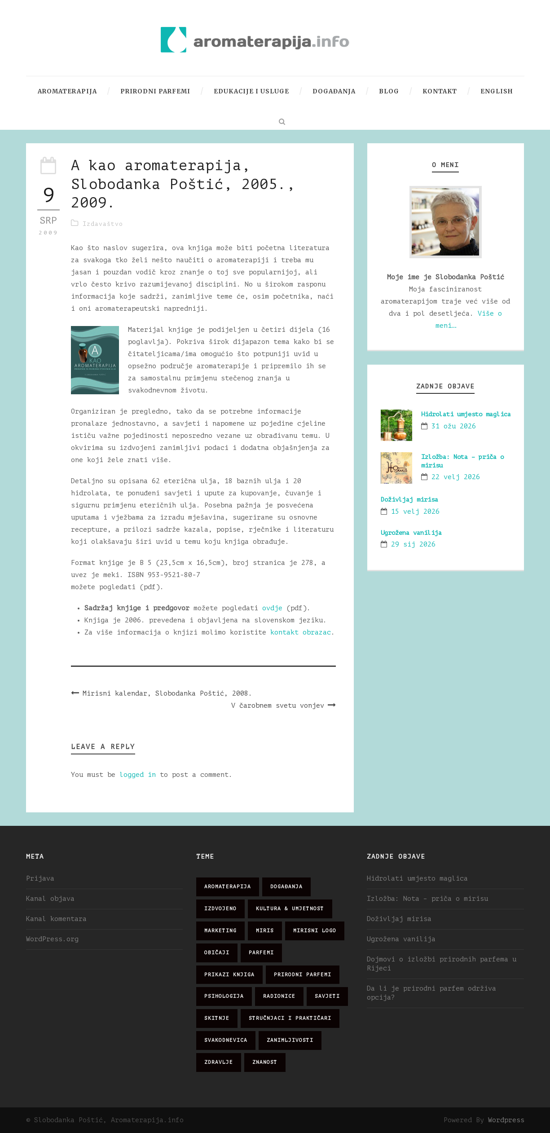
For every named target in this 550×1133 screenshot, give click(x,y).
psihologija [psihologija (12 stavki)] (224, 996)
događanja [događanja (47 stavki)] (286, 887)
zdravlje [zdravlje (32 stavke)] (218, 1062)
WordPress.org (52, 939)
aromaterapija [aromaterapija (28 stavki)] (227, 887)
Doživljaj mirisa (409, 499)
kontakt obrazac (300, 632)
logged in (137, 775)
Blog (389, 91)
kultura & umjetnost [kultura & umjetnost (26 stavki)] (290, 909)
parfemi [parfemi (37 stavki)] (261, 953)
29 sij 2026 (413, 544)
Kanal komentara (56, 919)
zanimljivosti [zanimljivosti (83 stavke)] (290, 1040)
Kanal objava (50, 899)
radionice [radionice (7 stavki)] (279, 996)
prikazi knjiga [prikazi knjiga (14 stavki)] (229, 975)
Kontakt (439, 91)
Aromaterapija (67, 91)
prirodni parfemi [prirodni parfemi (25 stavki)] (302, 975)
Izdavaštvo (103, 223)
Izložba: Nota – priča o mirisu (427, 899)
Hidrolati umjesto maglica (466, 414)
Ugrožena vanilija (411, 532)
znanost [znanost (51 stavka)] (264, 1062)
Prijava (40, 878)
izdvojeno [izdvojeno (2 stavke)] (220, 909)
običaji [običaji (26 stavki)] (216, 953)
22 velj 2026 (455, 477)
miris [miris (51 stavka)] (265, 931)
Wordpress (506, 1120)
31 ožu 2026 (453, 426)
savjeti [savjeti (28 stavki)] (327, 996)
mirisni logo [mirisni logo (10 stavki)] (314, 931)
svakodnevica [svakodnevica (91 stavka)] (225, 1040)
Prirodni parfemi (155, 91)
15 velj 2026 (415, 512)
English (496, 91)
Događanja (334, 91)
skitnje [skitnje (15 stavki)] (216, 1018)
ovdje (272, 608)
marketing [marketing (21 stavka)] (220, 931)
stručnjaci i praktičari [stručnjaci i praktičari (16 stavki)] (290, 1018)
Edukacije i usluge (251, 91)
